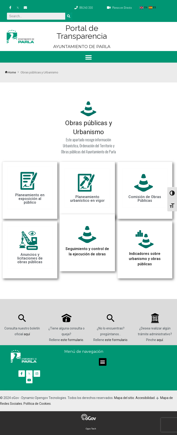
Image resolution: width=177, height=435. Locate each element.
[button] (88, 57)
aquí (27, 334)
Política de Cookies (37, 403)
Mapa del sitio (124, 398)
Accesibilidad (145, 398)
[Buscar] (68, 16)
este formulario (72, 340)
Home (10, 72)
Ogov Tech (91, 428)
